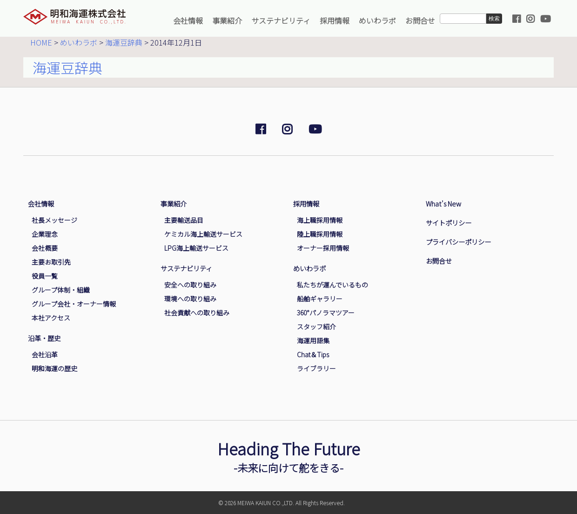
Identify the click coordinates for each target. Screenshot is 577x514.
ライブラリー (316, 368)
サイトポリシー (448, 222)
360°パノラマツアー (326, 312)
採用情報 (334, 20)
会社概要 (45, 248)
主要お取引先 (51, 262)
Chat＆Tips (313, 354)
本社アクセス (51, 317)
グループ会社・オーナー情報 (74, 303)
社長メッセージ (54, 220)
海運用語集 (313, 340)
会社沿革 (45, 354)
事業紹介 (227, 20)
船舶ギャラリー (319, 298)
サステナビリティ (280, 20)
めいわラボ (377, 20)
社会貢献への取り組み (196, 312)
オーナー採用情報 (323, 248)
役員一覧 (45, 275)
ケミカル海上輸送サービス (203, 234)
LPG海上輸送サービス (196, 248)
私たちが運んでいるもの (332, 284)
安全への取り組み (190, 284)
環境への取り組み (190, 298)
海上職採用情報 (319, 220)
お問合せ (420, 20)
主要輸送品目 (183, 220)
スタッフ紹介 (316, 326)
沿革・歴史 (44, 338)
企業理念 (45, 234)
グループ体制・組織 (61, 289)
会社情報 (188, 20)
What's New (443, 203)
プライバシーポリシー (458, 242)
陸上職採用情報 (319, 234)
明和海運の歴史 (54, 368)
